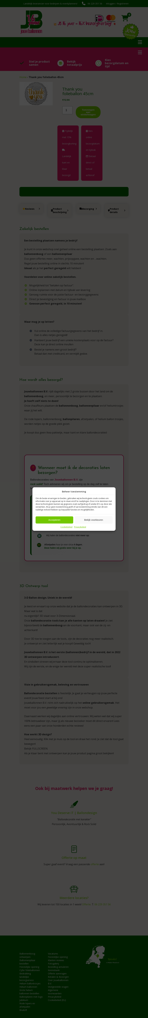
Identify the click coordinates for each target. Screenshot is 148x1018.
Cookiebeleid (66, 526)
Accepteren (54, 519)
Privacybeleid (80, 526)
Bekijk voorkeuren (93, 519)
